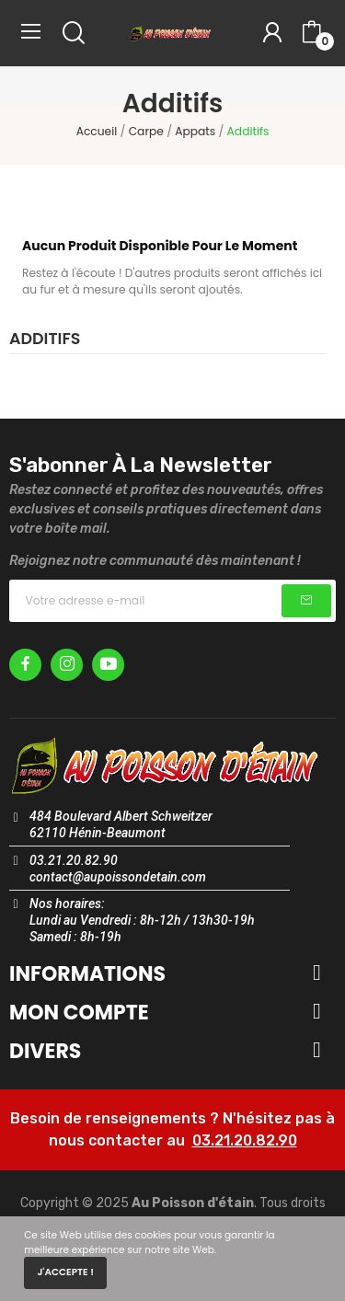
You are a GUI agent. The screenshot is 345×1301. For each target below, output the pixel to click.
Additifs (44, 340)
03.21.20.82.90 (244, 1140)
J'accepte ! (65, 1272)
